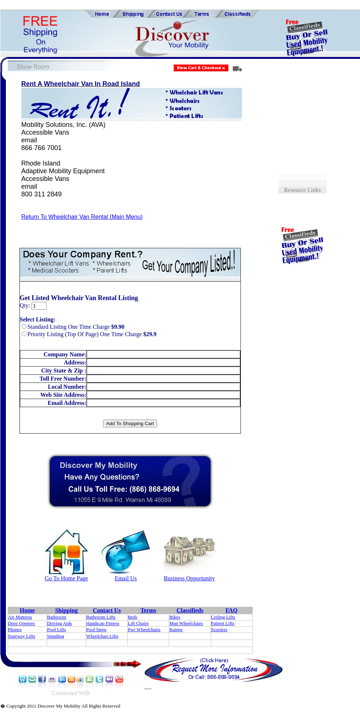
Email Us (126, 578)
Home (27, 610)
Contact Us (107, 610)
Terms (148, 610)
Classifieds (190, 610)
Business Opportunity (189, 578)
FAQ (231, 610)
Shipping (66, 610)
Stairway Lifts (21, 636)
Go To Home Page (66, 578)
